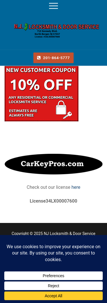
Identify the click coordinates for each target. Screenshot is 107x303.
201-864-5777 (53, 57)
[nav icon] (53, 6)
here (75, 187)
